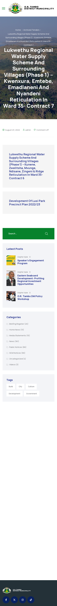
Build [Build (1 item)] (11, 386)
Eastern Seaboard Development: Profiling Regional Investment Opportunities (30, 279)
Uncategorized (16, 358)
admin (28, 130)
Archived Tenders (31, 30)
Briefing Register (16, 323)
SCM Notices (15, 353)
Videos (12, 364)
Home (18, 30)
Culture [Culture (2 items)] (31, 386)
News (11, 341)
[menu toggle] (3, 8)
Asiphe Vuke (22, 257)
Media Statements (17, 335)
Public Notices (15, 347)
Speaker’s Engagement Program (30, 262)
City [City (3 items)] (20, 386)
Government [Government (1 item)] (31, 393)
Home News (14, 329)
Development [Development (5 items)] (14, 393)
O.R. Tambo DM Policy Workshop (30, 298)
